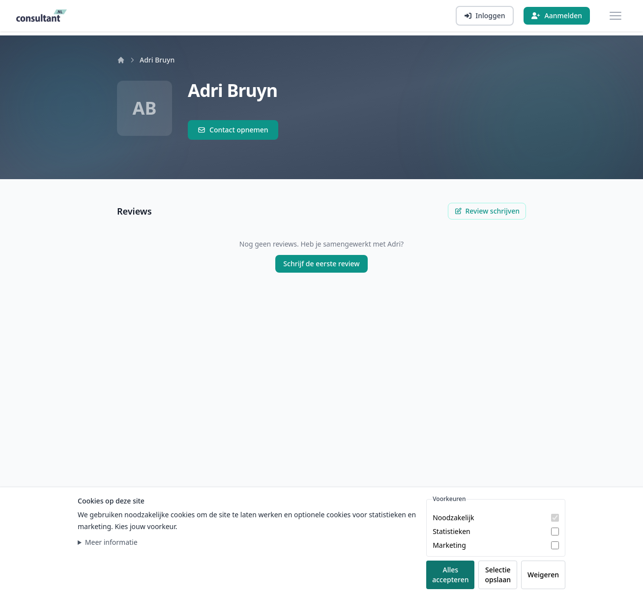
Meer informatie (111, 542)
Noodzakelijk (453, 517)
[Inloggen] (485, 16)
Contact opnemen (233, 129)
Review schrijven (487, 211)
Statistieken (451, 531)
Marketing (449, 545)
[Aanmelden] (557, 16)
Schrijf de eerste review (321, 263)
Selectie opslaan (498, 574)
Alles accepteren (450, 574)
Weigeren (543, 574)
